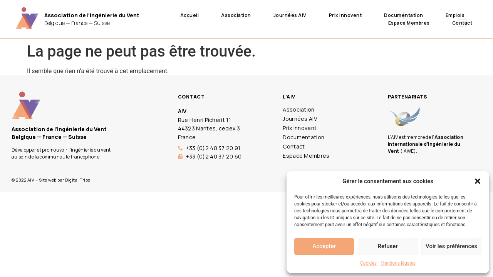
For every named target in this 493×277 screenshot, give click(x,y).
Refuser (387, 246)
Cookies (368, 263)
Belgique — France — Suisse (91, 19)
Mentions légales (398, 263)
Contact (462, 23)
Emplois (455, 15)
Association (236, 15)
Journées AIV (290, 15)
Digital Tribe (78, 180)
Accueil (189, 15)
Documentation (403, 15)
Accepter (323, 246)
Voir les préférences (451, 246)
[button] (477, 181)
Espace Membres (409, 23)
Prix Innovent (345, 15)
